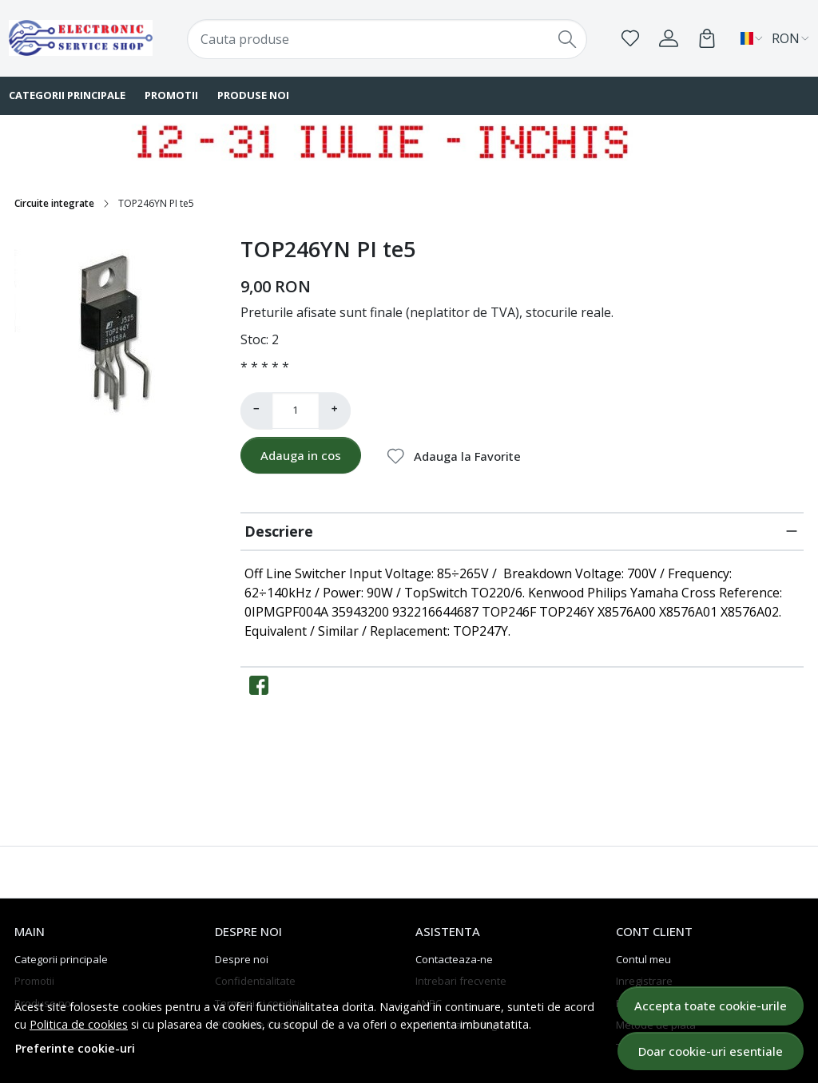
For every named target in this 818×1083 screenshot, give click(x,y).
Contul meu (643, 959)
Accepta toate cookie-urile (710, 1006)
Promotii (171, 95)
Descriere (278, 531)
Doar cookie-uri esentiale (710, 1051)
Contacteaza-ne (454, 959)
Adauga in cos (300, 455)
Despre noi (241, 959)
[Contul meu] (668, 38)
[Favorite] (630, 38)
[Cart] (707, 38)
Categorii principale (61, 959)
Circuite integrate (54, 203)
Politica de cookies (79, 1024)
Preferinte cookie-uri (75, 1048)
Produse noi (253, 95)
